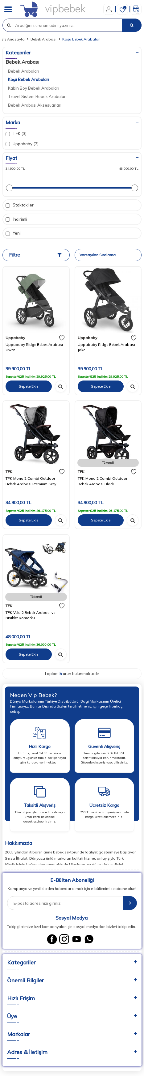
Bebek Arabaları (23, 71)
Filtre (35, 255)
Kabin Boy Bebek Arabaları (33, 88)
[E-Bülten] (130, 903)
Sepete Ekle (28, 386)
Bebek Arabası (43, 39)
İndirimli (16, 219)
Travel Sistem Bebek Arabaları (37, 96)
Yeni (13, 233)
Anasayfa (13, 39)
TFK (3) (16, 133)
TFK (9, 471)
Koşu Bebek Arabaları (28, 79)
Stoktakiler (20, 205)
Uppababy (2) (22, 144)
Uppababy (15, 337)
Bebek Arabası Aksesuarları (34, 105)
